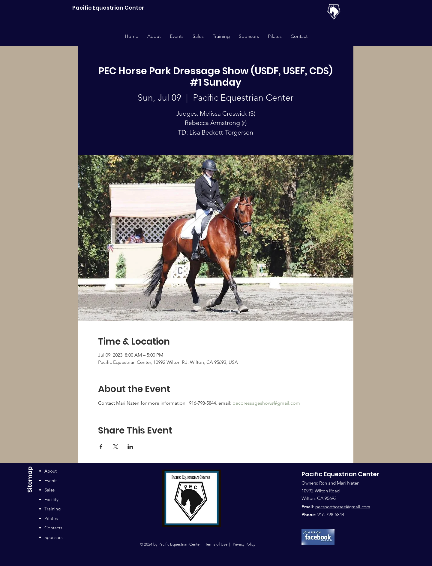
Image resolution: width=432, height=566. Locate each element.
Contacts (53, 528)
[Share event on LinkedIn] (130, 446)
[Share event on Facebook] (101, 446)
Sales (49, 490)
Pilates (51, 518)
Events (50, 480)
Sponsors (53, 537)
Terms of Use (216, 544)
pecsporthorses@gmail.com (342, 507)
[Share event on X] (115, 446)
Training (52, 509)
